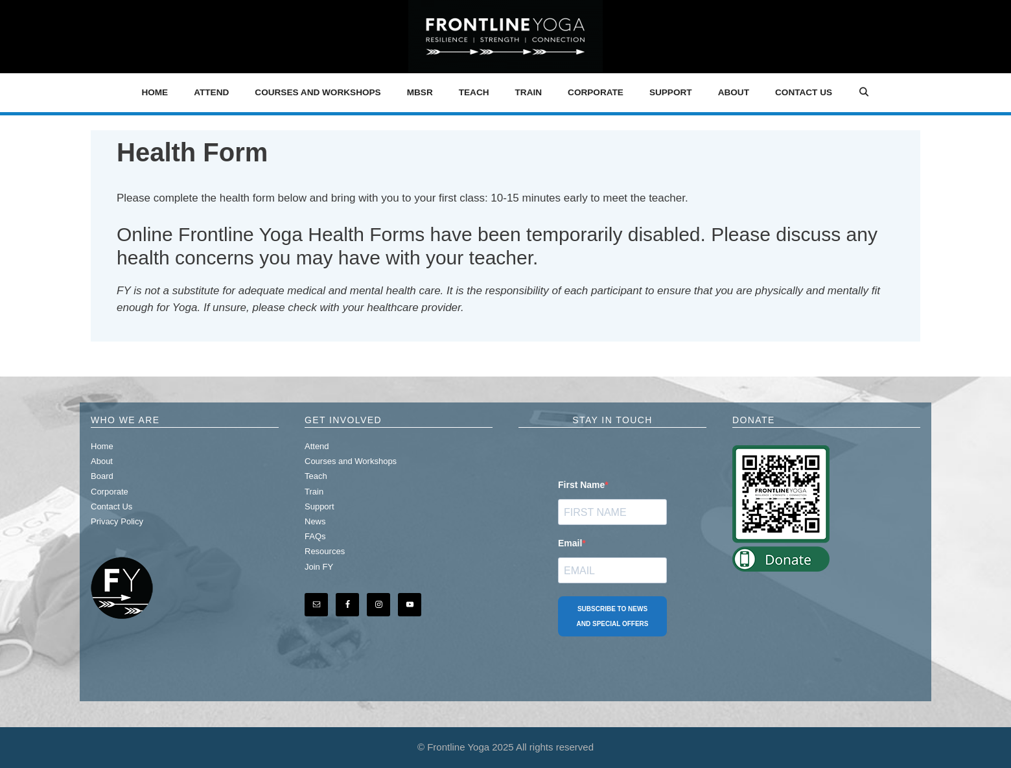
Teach (474, 92)
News (315, 521)
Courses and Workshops (317, 92)
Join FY (319, 567)
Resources (325, 551)
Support (670, 92)
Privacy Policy (117, 521)
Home (154, 92)
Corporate (595, 92)
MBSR (420, 92)
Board (102, 476)
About (733, 92)
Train (528, 92)
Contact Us (803, 92)
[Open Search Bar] (863, 92)
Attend (211, 92)
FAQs (315, 536)
